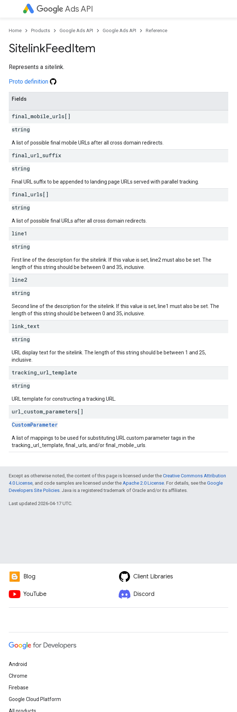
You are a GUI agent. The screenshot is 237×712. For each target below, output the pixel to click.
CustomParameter (35, 424)
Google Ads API (76, 30)
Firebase (18, 687)
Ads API (65, 9)
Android (18, 664)
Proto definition (33, 81)
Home (15, 30)
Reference (156, 30)
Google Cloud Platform (35, 699)
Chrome (18, 676)
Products (40, 30)
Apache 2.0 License (143, 483)
